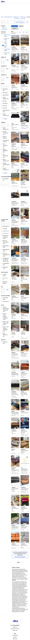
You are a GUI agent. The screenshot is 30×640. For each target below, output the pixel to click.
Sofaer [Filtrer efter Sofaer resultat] (5, 46)
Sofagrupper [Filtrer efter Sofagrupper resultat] (6, 49)
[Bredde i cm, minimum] (1, 68)
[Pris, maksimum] (3, 289)
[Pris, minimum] (1, 289)
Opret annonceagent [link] (20, 557)
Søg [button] (7, 60)
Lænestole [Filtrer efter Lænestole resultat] (6, 39)
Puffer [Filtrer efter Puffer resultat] (5, 42)
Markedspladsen (8, 17)
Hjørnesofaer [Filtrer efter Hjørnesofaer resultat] (6, 35)
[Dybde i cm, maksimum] (3, 77)
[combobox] (7, 22)
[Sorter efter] (27, 32)
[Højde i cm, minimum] (1, 59)
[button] (27, 22)
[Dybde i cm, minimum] (1, 77)
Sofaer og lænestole (22, 17)
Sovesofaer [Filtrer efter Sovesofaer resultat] (6, 53)
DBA (2, 17)
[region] (15, 40)
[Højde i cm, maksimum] (3, 59)
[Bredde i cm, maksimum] (3, 68)
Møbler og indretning (16, 17)
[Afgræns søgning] (5, 86)
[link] (5, 28)
